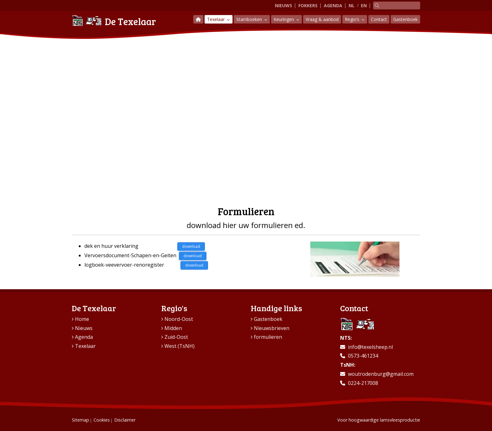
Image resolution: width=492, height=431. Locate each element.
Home (82, 319)
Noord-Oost (178, 319)
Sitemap (80, 420)
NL (352, 5)
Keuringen (284, 19)
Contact (379, 19)
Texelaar (216, 19)
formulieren (268, 336)
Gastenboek (405, 19)
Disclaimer (125, 420)
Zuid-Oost (176, 336)
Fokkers (308, 5)
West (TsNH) (179, 346)
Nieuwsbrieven (271, 328)
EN (364, 5)
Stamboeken (249, 19)
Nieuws (283, 5)
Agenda (333, 5)
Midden (173, 328)
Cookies (102, 420)
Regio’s (353, 19)
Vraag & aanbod (322, 19)
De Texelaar (114, 20)
